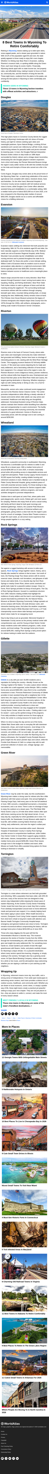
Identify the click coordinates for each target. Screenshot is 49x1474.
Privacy (3, 1437)
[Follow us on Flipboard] (2, 1458)
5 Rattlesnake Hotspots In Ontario (17, 1089)
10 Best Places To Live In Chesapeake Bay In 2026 (24, 1121)
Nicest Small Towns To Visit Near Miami (19, 1185)
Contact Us (4, 1434)
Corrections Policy (6, 1449)
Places (18, 1020)
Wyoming (13, 51)
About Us (3, 1443)
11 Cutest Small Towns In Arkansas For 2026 (21, 1378)
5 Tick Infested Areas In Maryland (16, 1250)
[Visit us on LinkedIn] (17, 1458)
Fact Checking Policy (7, 1446)
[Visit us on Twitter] (9, 1458)
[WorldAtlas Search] (47, 2)
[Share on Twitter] (9, 1013)
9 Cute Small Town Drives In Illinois (17, 1153)
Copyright (3, 1440)
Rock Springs (12, 571)
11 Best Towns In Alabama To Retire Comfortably (23, 1314)
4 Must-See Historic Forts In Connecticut (20, 1218)
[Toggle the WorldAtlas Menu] (2, 2)
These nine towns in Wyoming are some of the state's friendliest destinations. (23, 1004)
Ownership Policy (6, 1452)
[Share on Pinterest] (13, 1013)
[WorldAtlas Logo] (12, 2)
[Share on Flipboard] (2, 1013)
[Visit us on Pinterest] (13, 1458)
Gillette (4, 680)
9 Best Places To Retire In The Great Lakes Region (24, 1346)
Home (2, 1431)
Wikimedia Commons (18, 242)
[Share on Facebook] (5, 1013)
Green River (5, 794)
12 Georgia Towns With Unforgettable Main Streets (24, 1057)
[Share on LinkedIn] (16, 1013)
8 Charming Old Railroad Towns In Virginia (21, 1282)
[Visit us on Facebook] (6, 1458)
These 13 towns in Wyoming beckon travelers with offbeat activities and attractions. (23, 90)
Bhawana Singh (5, 1020)
